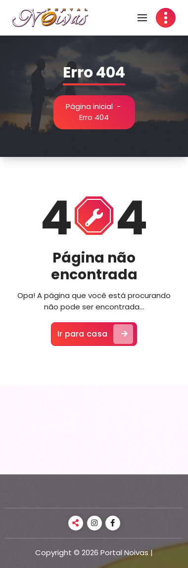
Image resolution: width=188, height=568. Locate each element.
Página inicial (89, 106)
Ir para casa (95, 334)
